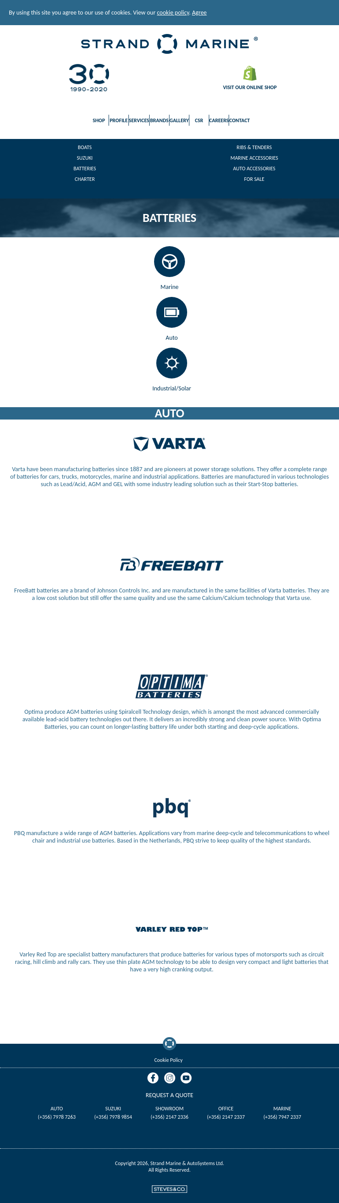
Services (139, 120)
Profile (118, 120)
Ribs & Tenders (254, 147)
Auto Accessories (254, 168)
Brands (159, 120)
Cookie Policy (168, 1060)
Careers (219, 120)
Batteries (85, 168)
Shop (99, 120)
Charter (84, 179)
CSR (199, 120)
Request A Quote (169, 1095)
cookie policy (173, 12)
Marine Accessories (254, 158)
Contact (239, 120)
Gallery (179, 120)
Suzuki (85, 158)
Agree (199, 12)
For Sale (254, 179)
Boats (85, 147)
